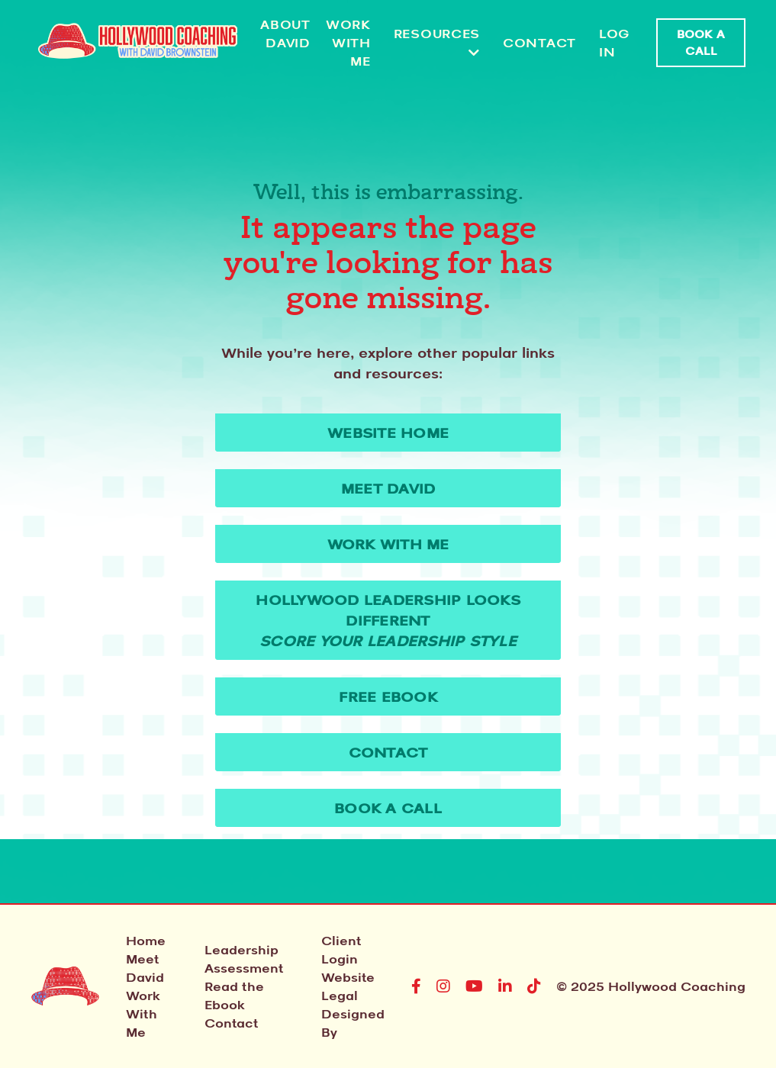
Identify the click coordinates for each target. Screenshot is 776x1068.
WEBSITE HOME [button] (388, 432)
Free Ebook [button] (388, 696)
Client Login (341, 950)
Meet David (145, 968)
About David (285, 33)
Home (146, 940)
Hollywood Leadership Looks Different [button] (388, 620)
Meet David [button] (388, 488)
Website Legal (348, 986)
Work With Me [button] (388, 544)
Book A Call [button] (701, 42)
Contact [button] (388, 752)
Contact (539, 42)
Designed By (353, 1023)
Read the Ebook (234, 995)
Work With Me (348, 43)
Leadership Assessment (243, 959)
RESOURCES (437, 42)
